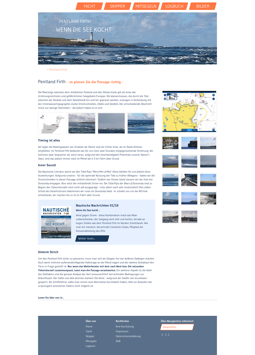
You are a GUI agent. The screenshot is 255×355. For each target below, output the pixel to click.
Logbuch (90, 346)
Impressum (122, 331)
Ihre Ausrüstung (125, 326)
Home (89, 326)
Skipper (90, 336)
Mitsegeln (91, 341)
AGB (118, 341)
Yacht (89, 331)
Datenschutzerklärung (128, 336)
